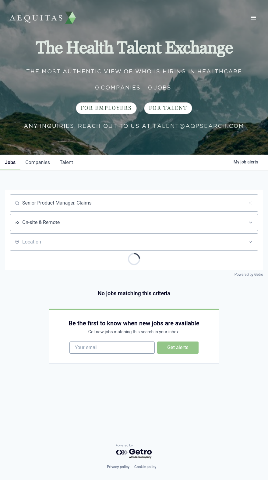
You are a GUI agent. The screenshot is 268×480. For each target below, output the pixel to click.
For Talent (168, 108)
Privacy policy (118, 467)
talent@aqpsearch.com (198, 126)
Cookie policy (145, 467)
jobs (10, 162)
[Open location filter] (250, 242)
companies (37, 162)
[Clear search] (250, 203)
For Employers (106, 108)
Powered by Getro (248, 274)
